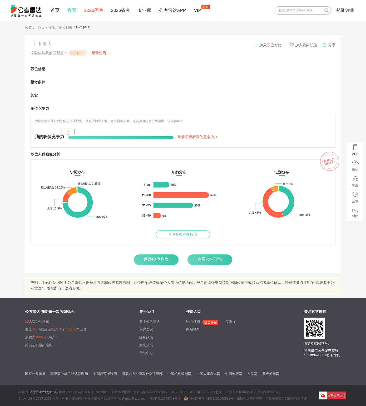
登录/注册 (345, 10)
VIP (197, 10)
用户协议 (146, 329)
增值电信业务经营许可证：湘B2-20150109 (163, 392)
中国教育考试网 (105, 374)
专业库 (144, 10)
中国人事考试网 (208, 374)
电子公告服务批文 (209, 392)
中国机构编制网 (179, 374)
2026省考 (120, 10)
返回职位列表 (156, 259)
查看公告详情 (209, 259)
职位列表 (65, 27)
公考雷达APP (172, 10)
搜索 (71, 10)
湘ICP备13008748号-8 (164, 398)
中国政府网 (233, 374)
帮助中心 (146, 353)
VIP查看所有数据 (183, 234)
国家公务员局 (35, 374)
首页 (55, 10)
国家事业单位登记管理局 (69, 374)
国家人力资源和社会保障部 (142, 374)
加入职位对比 (267, 45)
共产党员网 (270, 374)
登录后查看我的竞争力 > (197, 137)
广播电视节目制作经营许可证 (286, 398)
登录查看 (99, 53)
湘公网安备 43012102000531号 (208, 398)
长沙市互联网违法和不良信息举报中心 (253, 392)
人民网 (252, 374)
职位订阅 (193, 321)
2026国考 (93, 10)
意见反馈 (146, 345)
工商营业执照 (120, 392)
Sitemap (101, 392)
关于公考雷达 (149, 321)
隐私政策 (146, 337)
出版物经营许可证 (249, 398)
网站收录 (193, 329)
